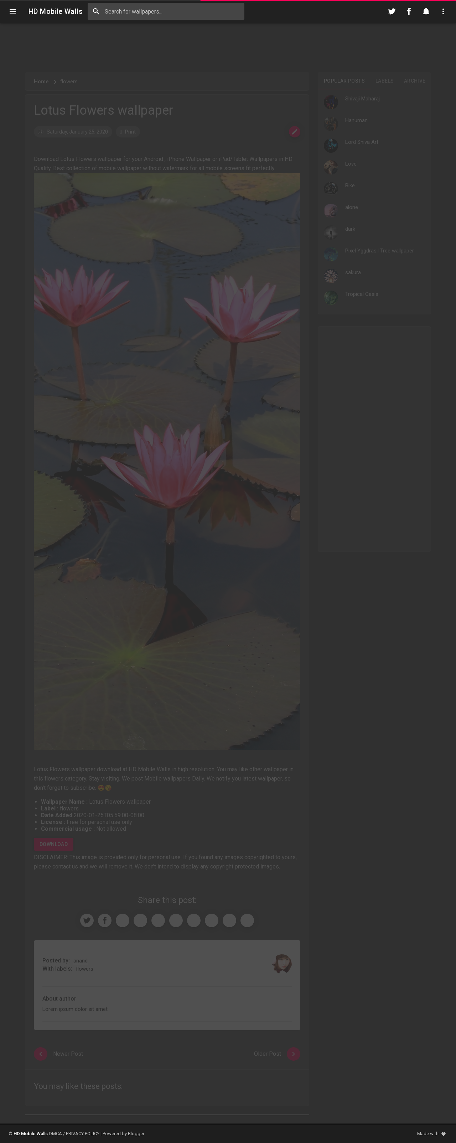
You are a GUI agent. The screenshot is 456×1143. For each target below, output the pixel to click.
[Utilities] (443, 11)
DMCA (55, 1133)
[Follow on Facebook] (409, 11)
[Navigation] (12, 11)
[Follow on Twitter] (391, 11)
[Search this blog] (166, 11)
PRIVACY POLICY (82, 1133)
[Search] (96, 11)
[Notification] (426, 11)
